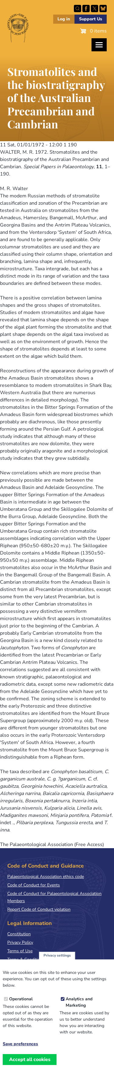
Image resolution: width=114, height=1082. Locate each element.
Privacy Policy (20, 942)
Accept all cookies (29, 1066)
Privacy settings (57, 962)
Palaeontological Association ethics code (45, 876)
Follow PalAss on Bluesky (103, 8)
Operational (21, 1006)
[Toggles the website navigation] (99, 44)
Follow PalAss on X (94, 8)
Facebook (86, 8)
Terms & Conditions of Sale (33, 959)
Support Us (90, 19)
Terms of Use (20, 951)
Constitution (19, 934)
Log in (63, 19)
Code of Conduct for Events (33, 885)
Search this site (77, 8)
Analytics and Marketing (79, 1009)
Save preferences (20, 1051)
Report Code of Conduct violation (39, 909)
